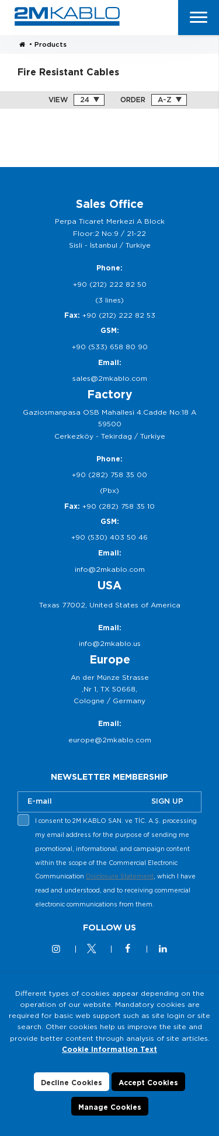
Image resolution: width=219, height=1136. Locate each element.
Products (50, 44)
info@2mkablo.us (110, 643)
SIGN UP (167, 801)
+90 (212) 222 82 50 (110, 284)
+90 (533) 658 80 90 (110, 346)
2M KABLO (67, 16)
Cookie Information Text (109, 1049)
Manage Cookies (109, 1107)
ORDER (132, 99)
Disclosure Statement (120, 876)
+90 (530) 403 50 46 (109, 537)
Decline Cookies (71, 1082)
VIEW (58, 99)
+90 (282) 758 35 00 (109, 474)
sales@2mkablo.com (109, 378)
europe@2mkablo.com (109, 739)
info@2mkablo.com (110, 569)
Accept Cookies (148, 1082)
